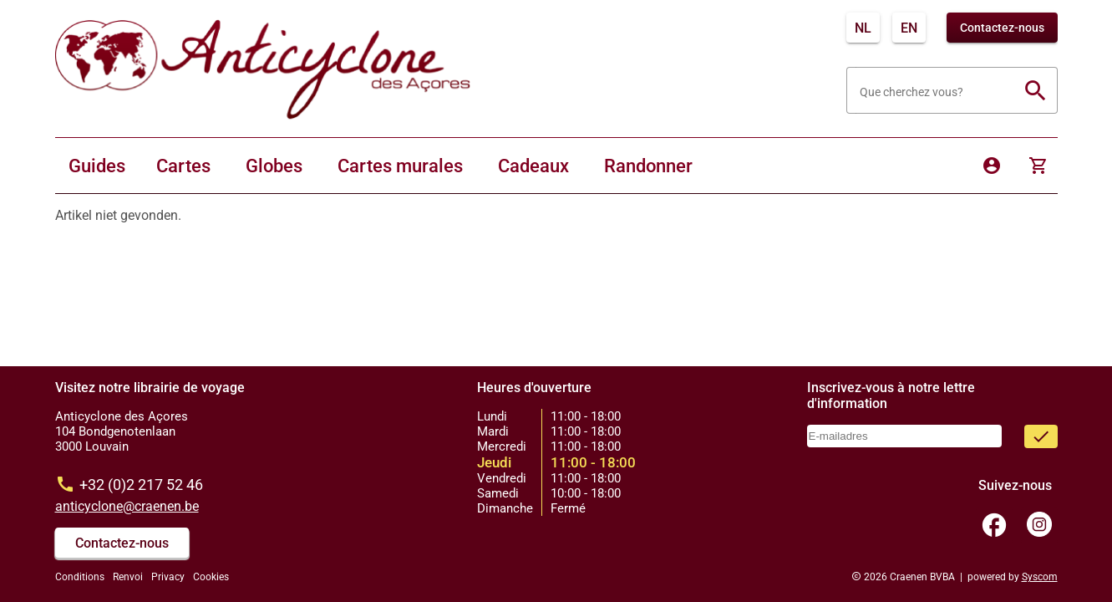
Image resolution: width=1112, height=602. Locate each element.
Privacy (168, 577)
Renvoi (128, 577)
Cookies (211, 577)
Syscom (1040, 577)
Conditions (79, 577)
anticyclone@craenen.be (127, 506)
